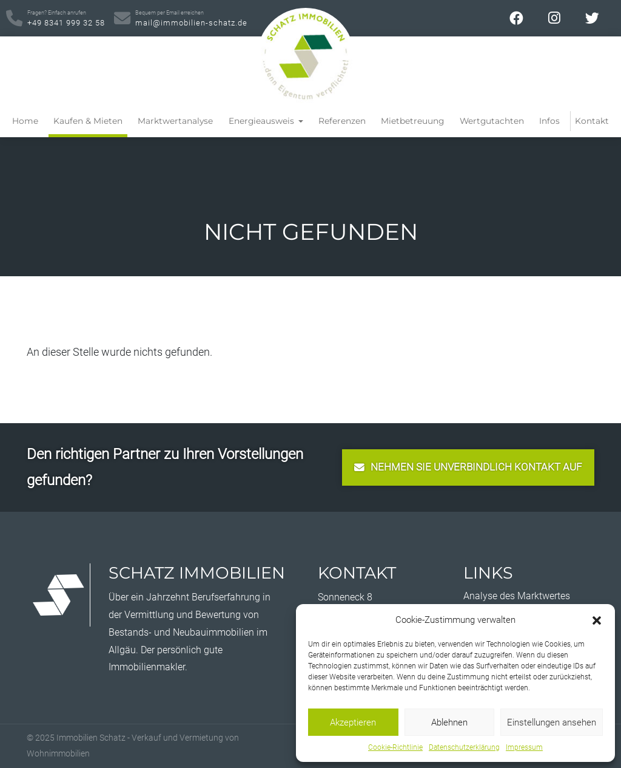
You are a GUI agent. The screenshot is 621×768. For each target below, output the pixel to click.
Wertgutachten (492, 121)
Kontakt (592, 121)
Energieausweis (263, 121)
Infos (549, 121)
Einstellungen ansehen (551, 722)
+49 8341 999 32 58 (66, 17)
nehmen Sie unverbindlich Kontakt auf (468, 467)
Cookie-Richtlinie (395, 747)
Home (25, 121)
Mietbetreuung (412, 121)
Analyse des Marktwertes (516, 596)
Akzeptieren (353, 722)
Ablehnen (449, 722)
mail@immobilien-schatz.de (191, 17)
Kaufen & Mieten (88, 121)
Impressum (524, 747)
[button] (597, 620)
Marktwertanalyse (175, 121)
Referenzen (342, 121)
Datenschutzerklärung (464, 747)
